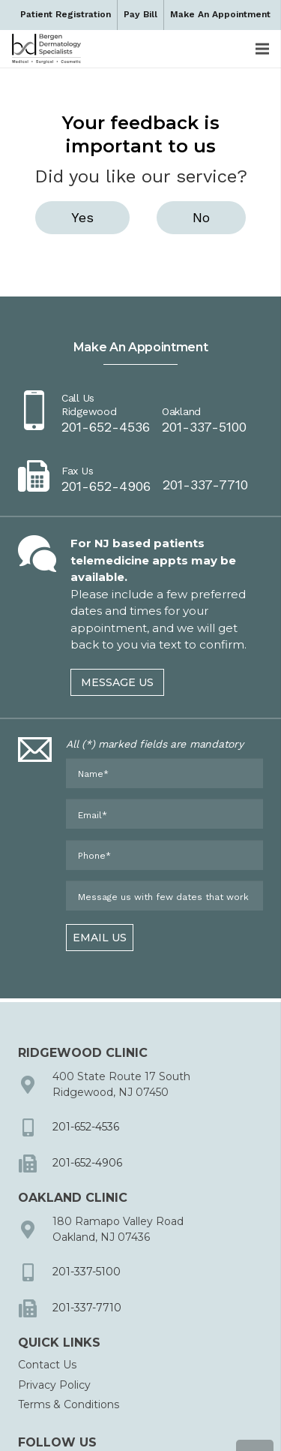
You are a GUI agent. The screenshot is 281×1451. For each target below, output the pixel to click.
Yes (82, 217)
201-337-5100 (86, 1271)
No (201, 217)
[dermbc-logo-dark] (46, 49)
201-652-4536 (85, 1126)
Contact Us (47, 1364)
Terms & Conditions (68, 1404)
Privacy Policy (54, 1385)
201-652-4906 (87, 1163)
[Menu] (262, 49)
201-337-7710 (86, 1307)
